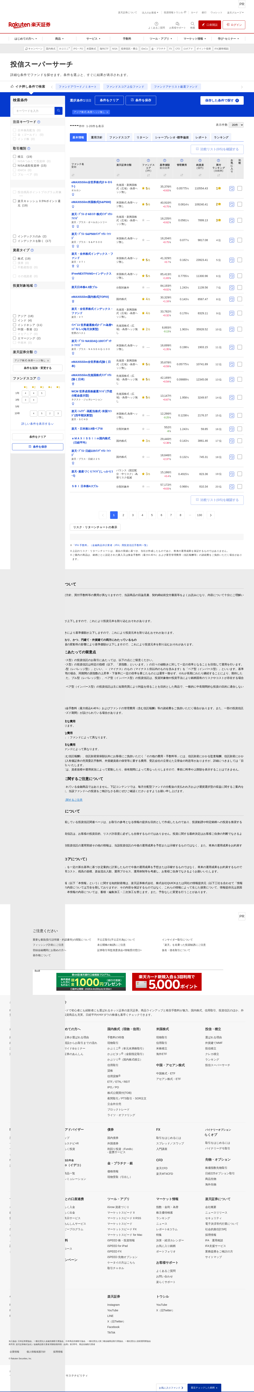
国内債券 (112, 1137)
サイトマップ (213, 1257)
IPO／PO (113, 1087)
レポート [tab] (201, 137)
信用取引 (112, 1065)
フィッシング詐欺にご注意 (48, 944)
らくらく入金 (66, 1207)
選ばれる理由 (213, 1037)
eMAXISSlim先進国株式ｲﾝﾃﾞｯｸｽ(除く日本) (91, 377)
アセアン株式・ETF (168, 1079)
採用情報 (210, 1234)
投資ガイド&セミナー (71, 1048)
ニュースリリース (216, 1212)
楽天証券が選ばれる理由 (73, 1037)
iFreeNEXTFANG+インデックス (91, 273)
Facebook (113, 1327)
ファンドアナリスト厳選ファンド (176, 86)
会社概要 (210, 1207)
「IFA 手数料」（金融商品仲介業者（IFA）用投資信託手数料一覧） (110, 545)
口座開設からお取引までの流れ (77, 1042)
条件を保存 (38, 447)
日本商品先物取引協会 (75, 1341)
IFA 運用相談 (214, 1240)
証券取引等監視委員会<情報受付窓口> (119, 950)
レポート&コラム (166, 1229)
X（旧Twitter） (116, 1321)
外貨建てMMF (214, 1042)
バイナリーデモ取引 (217, 1148)
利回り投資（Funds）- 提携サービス (121, 1150)
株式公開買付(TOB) (119, 1092)
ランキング (212, 1059)
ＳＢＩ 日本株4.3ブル (84, 486)
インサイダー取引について (177, 939)
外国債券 (112, 1143)
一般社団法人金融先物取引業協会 (49, 1341)
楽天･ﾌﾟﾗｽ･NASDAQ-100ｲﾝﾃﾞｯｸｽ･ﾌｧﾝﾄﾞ (91, 343)
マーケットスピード (119, 1223)
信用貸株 (113, 1076)
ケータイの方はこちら (121, 1262)
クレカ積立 (212, 1054)
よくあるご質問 (166, 1270)
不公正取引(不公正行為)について (116, 939)
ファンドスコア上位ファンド (125, 86)
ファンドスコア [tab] (119, 137)
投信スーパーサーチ (217, 1065)
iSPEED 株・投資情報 (121, 1240)
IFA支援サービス (215, 1245)
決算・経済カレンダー (170, 1240)
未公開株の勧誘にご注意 (111, 944)
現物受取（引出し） (119, 1176)
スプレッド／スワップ (170, 1143)
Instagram (113, 1304)
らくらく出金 (66, 1212)
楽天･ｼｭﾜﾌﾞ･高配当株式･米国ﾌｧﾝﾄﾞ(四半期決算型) (91, 413)
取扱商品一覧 (66, 1173)
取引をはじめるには (168, 1137)
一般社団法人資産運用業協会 (138, 1341)
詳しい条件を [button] (37, 424)
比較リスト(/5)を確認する (217, 149)
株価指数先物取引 (216, 1167)
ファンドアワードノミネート (78, 86)
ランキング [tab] (221, 137)
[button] (48, 360)
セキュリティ (213, 1218)
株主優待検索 (164, 1212)
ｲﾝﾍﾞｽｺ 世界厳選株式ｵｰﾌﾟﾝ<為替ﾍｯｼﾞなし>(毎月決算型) (92, 327)
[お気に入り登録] (231, 188)
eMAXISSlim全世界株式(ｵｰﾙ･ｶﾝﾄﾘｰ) (91, 184)
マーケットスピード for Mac (124, 1234)
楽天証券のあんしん (70, 1054)
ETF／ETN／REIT (118, 1081)
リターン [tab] (142, 137)
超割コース (65, 1248)
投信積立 (210, 1048)
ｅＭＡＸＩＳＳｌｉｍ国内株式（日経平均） (90, 440)
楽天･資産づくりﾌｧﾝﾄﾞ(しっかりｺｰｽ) (92, 473)
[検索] (59, 111)
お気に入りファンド (171, 1387)
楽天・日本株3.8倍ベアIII (87, 428)
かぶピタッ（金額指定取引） (126, 1054)
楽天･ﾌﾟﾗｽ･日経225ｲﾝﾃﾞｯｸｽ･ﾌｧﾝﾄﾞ (91, 453)
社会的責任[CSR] (215, 1229)
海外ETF (161, 1054)
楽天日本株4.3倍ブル (84, 287)
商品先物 (210, 1178)
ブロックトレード (118, 1109)
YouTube (112, 1310)
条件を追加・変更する (38, 368)
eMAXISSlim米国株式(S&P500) (91, 202)
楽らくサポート (166, 1282)
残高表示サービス (69, 1218)
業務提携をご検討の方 (219, 1251)
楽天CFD (161, 1168)
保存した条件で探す (222, 101)
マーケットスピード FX (122, 1229)
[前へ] (52, 86)
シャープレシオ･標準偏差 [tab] (172, 137)
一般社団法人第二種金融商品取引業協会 (105, 1341)
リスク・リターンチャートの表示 (95, 527)
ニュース (161, 1223)
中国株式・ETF (165, 1073)
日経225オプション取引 (220, 1173)
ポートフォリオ (166, 1251)
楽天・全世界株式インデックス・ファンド (92, 311)
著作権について (42, 955)
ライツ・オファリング (121, 1115)
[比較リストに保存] (239, 188)
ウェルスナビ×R (68, 1143)
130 (199, 515)
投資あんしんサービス (72, 1223)
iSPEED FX (114, 1251)
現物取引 (112, 1042)
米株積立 (161, 1048)
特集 (159, 1234)
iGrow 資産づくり (118, 1207)
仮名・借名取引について (176, 950)
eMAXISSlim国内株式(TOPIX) (90, 296)
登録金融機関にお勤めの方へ (49, 950)
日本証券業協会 (25, 1341)
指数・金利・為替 (167, 1207)
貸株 (110, 1070)
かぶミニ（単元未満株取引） (126, 1048)
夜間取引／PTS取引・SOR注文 (127, 1098)
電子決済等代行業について (222, 1223)
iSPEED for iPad (117, 1245)
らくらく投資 (66, 1149)
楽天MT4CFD (164, 1173)
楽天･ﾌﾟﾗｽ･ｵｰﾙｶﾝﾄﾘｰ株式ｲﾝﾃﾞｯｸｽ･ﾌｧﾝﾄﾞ (92, 216)
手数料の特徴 (115, 1037)
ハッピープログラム (70, 1229)
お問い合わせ (164, 1276)
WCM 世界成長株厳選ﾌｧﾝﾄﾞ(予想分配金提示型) (91, 393)
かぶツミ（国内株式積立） (125, 1059)
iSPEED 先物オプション (122, 1257)
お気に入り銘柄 (166, 1245)
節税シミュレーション (72, 1178)
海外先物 (210, 1184)
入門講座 (161, 1149)
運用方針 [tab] (97, 137)
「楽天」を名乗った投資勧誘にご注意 (184, 944)
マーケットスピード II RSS (124, 1218)
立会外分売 (114, 1104)
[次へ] (242, 86)
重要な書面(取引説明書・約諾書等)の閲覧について (62, 939)
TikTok (111, 1332)
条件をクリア (37, 436)
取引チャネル (115, 1268)
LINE (110, 1315)
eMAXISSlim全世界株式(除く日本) (91, 364)
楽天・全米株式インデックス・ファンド (92, 256)
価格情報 (112, 1171)
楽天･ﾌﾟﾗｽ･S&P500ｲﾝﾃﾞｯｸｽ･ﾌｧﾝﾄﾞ (91, 236)
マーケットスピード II (121, 1212)
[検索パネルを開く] (193, 25)
